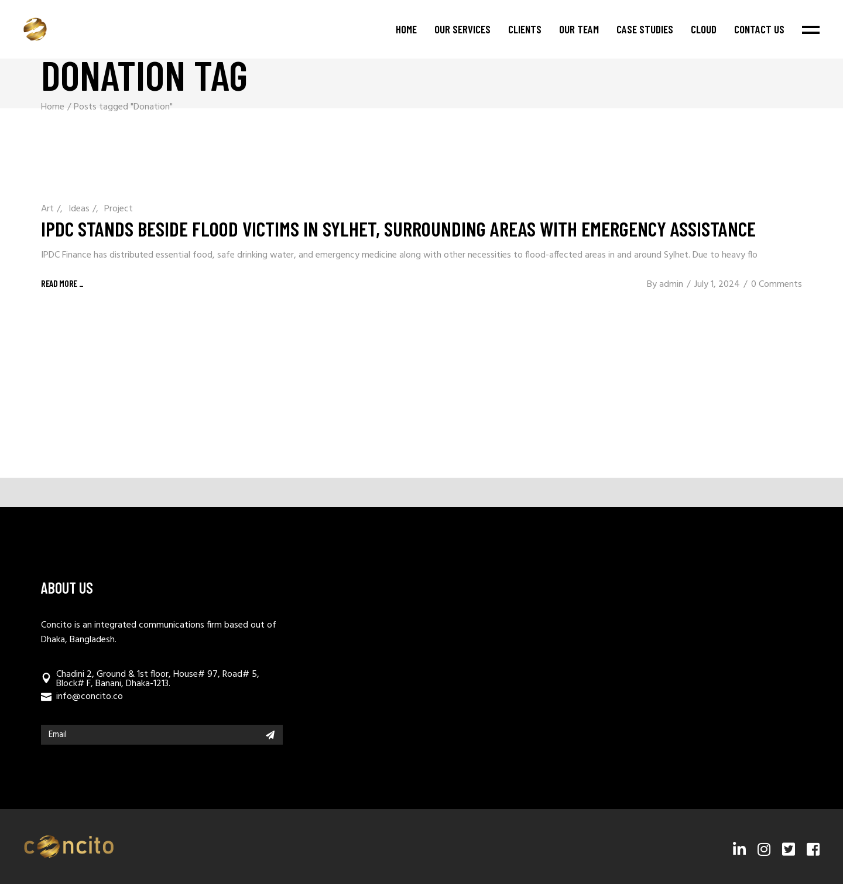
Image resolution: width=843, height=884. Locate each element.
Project (118, 209)
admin (671, 284)
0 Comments (776, 284)
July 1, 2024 (717, 284)
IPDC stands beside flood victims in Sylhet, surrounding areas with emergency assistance (398, 228)
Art (47, 209)
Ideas (79, 209)
